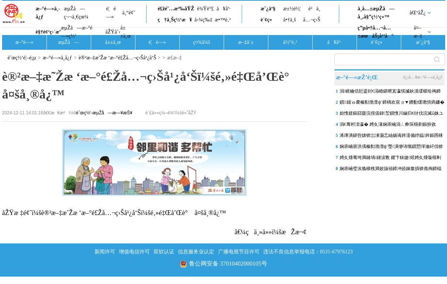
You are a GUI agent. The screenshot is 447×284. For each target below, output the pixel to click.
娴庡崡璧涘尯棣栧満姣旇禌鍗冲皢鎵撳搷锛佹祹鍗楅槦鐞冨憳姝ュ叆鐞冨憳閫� (390, 170)
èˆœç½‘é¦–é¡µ (22, 57)
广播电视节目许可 (238, 251)
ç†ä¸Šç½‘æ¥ (175, 19)
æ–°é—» (24, 42)
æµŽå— (68, 42)
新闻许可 (104, 251)
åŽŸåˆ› (113, 32)
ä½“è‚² (290, 42)
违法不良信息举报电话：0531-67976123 (308, 251)
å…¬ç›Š (311, 19)
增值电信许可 (134, 251)
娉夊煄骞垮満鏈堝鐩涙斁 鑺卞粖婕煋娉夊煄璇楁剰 (390, 157)
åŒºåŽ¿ (418, 12)
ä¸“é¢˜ (128, 12)
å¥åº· (224, 8)
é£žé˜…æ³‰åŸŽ (176, 8)
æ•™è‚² (223, 19)
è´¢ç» (268, 19)
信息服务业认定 (196, 251)
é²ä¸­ (314, 8)
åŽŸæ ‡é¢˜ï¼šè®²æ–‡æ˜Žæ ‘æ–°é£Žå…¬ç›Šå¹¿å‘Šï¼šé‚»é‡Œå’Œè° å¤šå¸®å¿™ (114, 213)
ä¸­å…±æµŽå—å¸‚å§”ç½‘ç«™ (376, 13)
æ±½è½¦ (291, 8)
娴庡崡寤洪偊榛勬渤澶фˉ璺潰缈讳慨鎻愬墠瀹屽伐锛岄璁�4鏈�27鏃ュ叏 (391, 148)
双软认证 (164, 251)
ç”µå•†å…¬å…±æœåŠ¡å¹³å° (375, 32)
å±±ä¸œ (125, 32)
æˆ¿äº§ (268, 8)
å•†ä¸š (289, 19)
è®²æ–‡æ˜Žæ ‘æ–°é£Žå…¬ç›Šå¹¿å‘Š (117, 57)
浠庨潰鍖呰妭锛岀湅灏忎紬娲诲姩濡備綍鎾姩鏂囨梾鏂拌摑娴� (391, 137)
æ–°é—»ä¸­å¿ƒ (48, 13)
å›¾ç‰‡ (204, 19)
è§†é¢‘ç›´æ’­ (48, 32)
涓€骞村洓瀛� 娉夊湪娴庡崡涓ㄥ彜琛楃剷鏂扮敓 (388, 124)
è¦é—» (111, 13)
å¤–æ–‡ (418, 32)
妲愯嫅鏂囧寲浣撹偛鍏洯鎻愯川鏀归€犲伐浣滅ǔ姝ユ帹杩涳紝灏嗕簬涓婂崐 (391, 115)
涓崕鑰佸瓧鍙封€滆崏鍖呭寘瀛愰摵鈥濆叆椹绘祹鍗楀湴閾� (390, 93)
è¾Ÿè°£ (205, 8)
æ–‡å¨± (246, 42)
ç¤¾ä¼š (201, 42)
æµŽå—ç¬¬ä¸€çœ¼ (76, 13)
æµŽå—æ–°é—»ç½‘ (76, 32)
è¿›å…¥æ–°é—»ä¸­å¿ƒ (422, 77)
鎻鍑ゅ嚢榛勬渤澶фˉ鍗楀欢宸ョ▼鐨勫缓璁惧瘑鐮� (392, 102)
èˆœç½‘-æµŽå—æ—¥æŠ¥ (104, 112)
